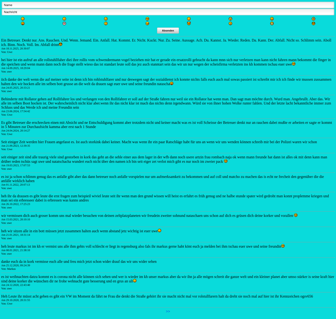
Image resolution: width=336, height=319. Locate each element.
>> (168, 311)
